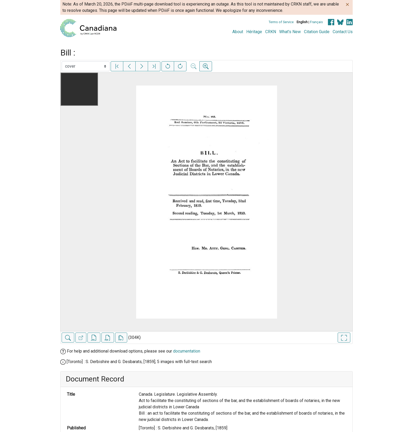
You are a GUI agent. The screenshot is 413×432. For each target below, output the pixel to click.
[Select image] (86, 66)
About (237, 31)
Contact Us (343, 31)
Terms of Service (281, 22)
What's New (290, 31)
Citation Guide (317, 31)
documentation (186, 351)
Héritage (254, 31)
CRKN (270, 31)
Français (316, 22)
